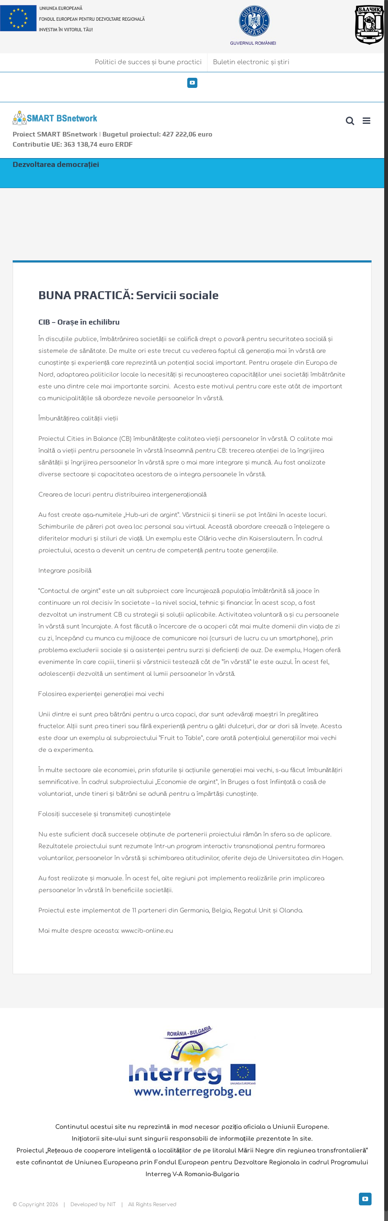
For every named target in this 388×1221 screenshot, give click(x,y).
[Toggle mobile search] (350, 120)
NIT (111, 1204)
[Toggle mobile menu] (367, 120)
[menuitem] (148, 62)
